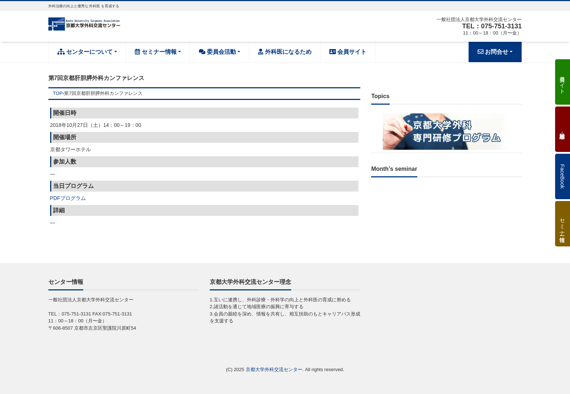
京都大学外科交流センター (274, 369)
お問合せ (493, 52)
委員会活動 (217, 52)
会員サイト (347, 52)
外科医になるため (284, 52)
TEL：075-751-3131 (492, 26)
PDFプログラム (68, 198)
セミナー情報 (155, 52)
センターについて (85, 52)
